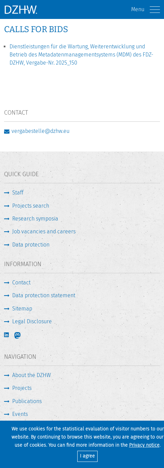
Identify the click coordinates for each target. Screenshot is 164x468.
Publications (27, 401)
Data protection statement (43, 295)
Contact (21, 282)
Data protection (30, 244)
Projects (22, 388)
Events (20, 414)
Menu (145, 10)
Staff (17, 192)
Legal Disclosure (32, 321)
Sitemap (22, 308)
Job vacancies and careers (44, 231)
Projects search (30, 206)
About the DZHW (31, 375)
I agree (87, 456)
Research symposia (35, 218)
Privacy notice (144, 445)
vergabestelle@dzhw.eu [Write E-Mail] (40, 131)
